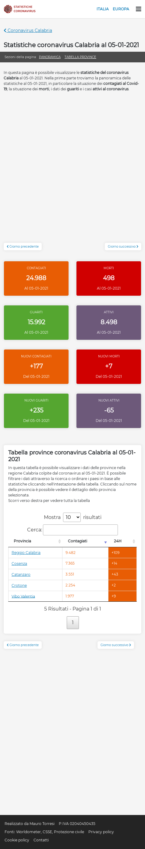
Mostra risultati (72, 517)
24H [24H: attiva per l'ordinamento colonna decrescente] (118, 541)
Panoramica (50, 57)
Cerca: (72, 529)
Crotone (19, 585)
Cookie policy (17, 840)
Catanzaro (21, 574)
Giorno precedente (23, 247)
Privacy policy (101, 832)
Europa (121, 9)
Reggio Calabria (26, 552)
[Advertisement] (72, 170)
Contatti (41, 840)
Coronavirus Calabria (28, 30)
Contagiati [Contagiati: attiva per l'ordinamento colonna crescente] (77, 541)
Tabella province (80, 57)
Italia (103, 9)
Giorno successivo (123, 247)
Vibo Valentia (23, 596)
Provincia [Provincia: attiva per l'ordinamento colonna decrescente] (22, 541)
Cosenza (19, 563)
